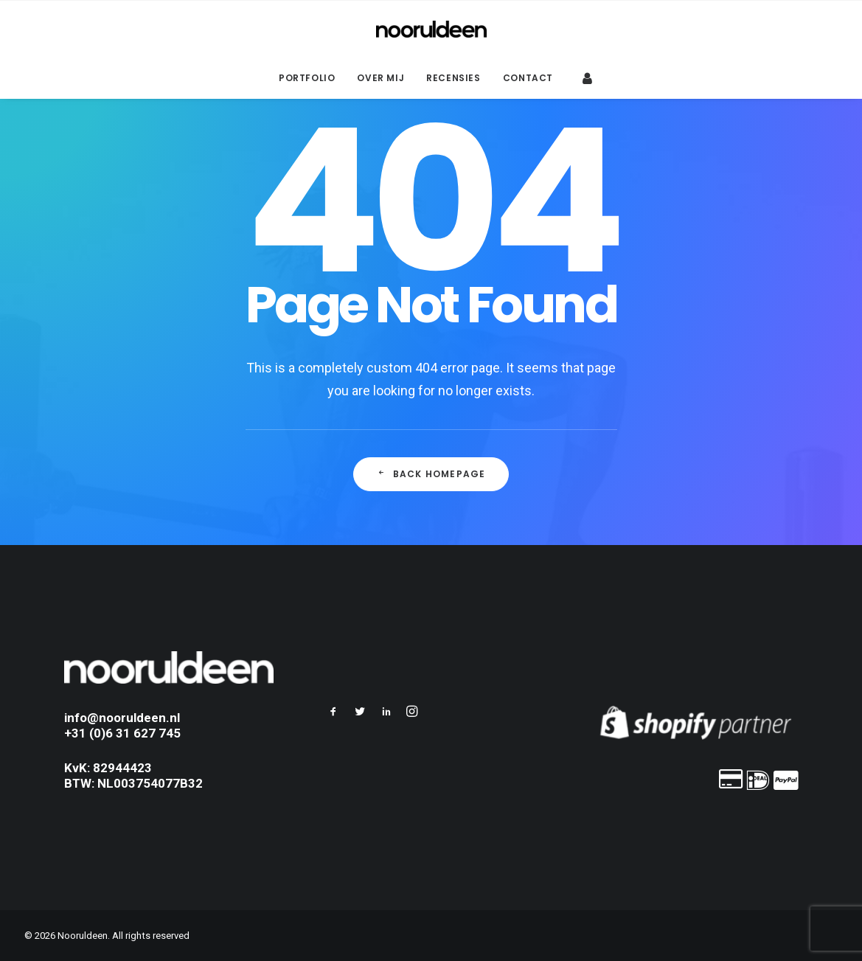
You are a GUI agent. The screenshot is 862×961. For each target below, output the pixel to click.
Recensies (453, 78)
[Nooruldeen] (431, 29)
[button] (333, 713)
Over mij (380, 78)
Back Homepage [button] (431, 474)
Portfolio (307, 78)
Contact (528, 78)
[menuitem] (306, 78)
